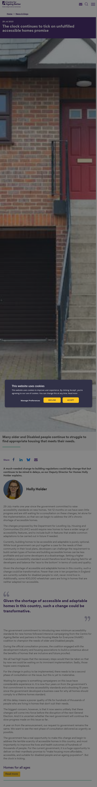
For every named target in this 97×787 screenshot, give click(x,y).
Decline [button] (52, 400)
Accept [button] (70, 400)
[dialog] (48, 393)
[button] (30, 400)
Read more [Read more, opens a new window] (73, 393)
